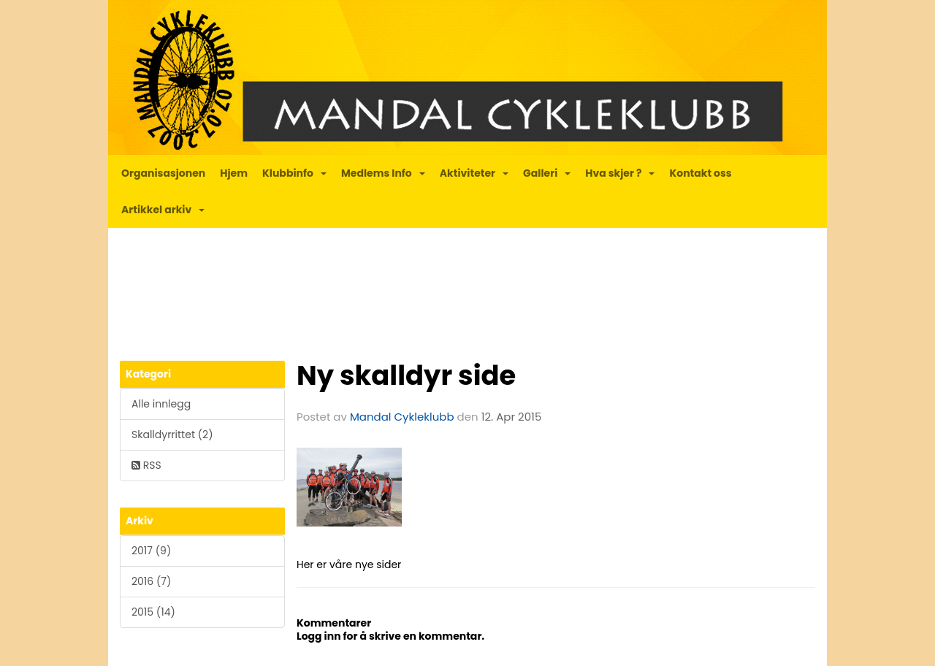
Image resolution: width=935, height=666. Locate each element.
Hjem (234, 173)
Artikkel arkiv (163, 209)
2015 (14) (153, 612)
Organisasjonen (163, 173)
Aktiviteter (474, 173)
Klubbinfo (294, 173)
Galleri (546, 173)
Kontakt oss (700, 173)
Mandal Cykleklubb (402, 416)
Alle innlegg (161, 404)
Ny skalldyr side (406, 375)
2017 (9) (151, 550)
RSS (146, 465)
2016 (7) (151, 581)
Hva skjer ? (619, 173)
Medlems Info (383, 173)
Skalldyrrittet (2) (172, 434)
